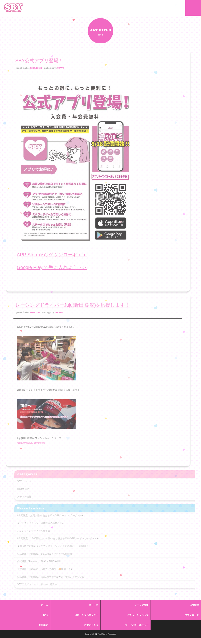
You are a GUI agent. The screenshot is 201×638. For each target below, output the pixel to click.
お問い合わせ (91, 625)
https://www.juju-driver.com (25, 442)
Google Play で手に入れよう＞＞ (46, 267)
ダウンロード (192, 615)
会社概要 (43, 625)
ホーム (44, 605)
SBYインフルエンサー (86, 615)
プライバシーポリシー (137, 625)
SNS (45, 615)
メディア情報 (141, 605)
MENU (193, 8)
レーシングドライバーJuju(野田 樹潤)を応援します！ (67, 305)
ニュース (93, 605)
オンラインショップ (138, 615)
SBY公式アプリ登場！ (34, 60)
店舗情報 (194, 605)
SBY (14, 8)
